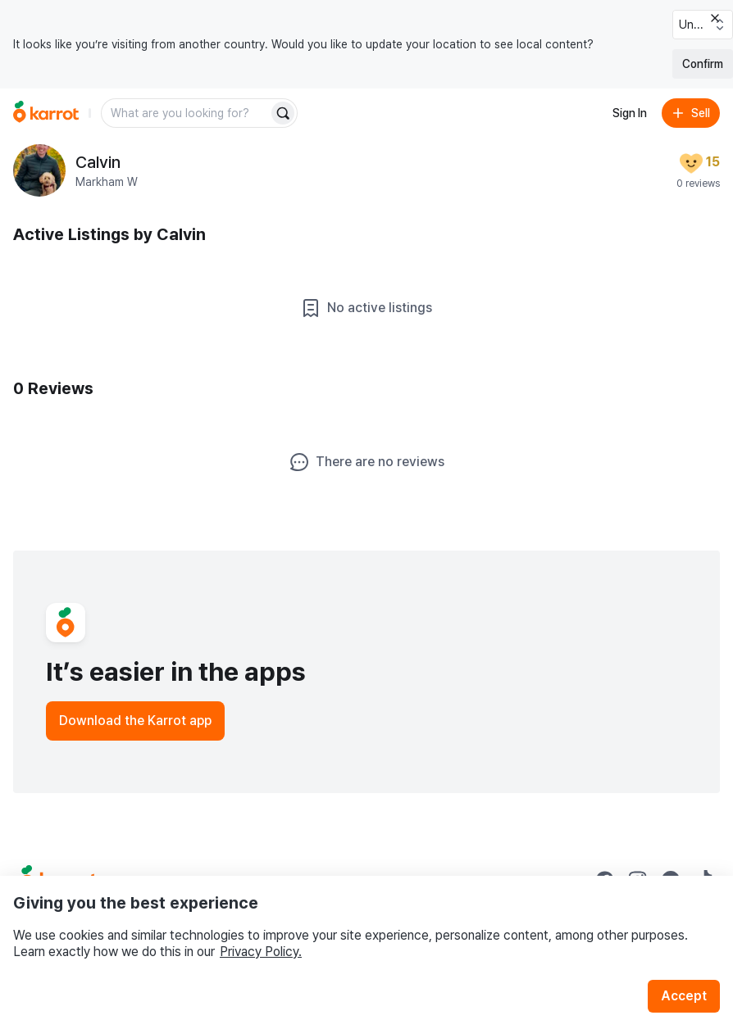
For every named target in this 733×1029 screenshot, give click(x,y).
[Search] (282, 113)
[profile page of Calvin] (39, 170)
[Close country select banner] (714, 18)
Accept (684, 996)
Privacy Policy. (261, 951)
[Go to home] (46, 113)
